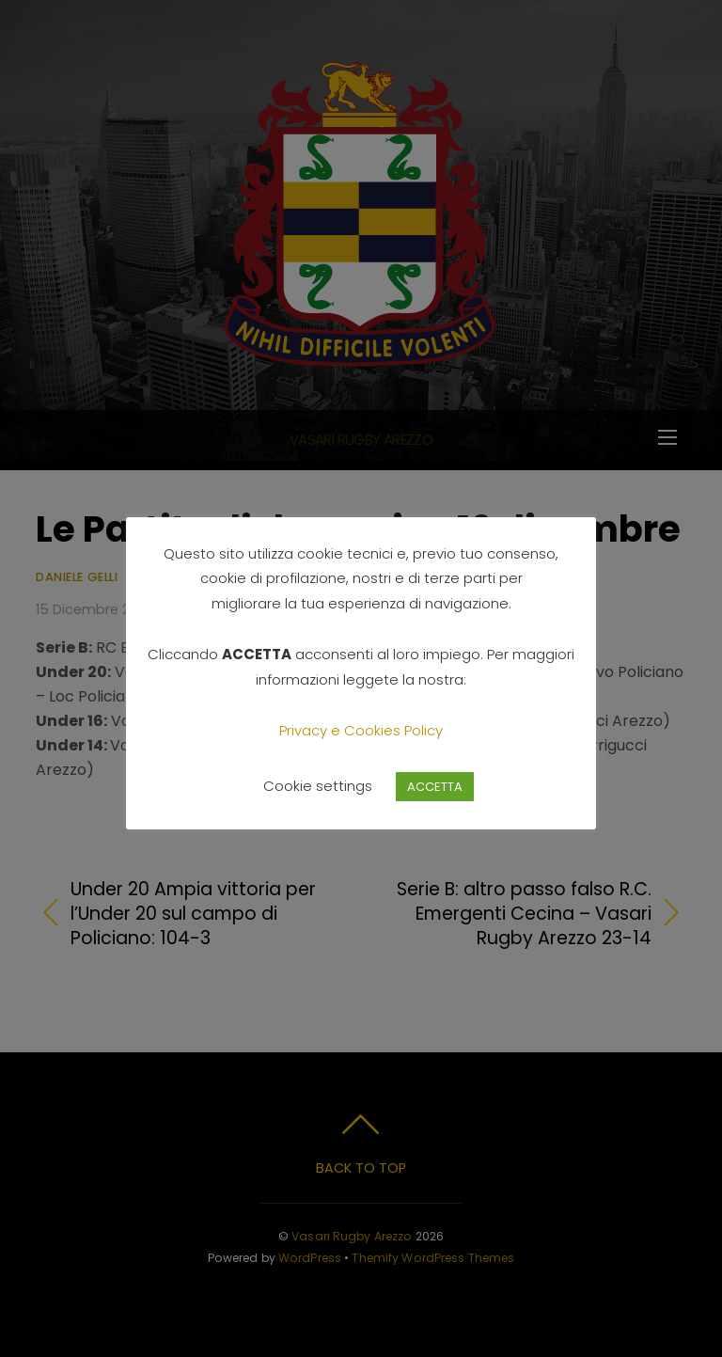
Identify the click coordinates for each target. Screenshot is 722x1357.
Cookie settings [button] (317, 786)
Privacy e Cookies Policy (361, 730)
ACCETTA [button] (435, 787)
